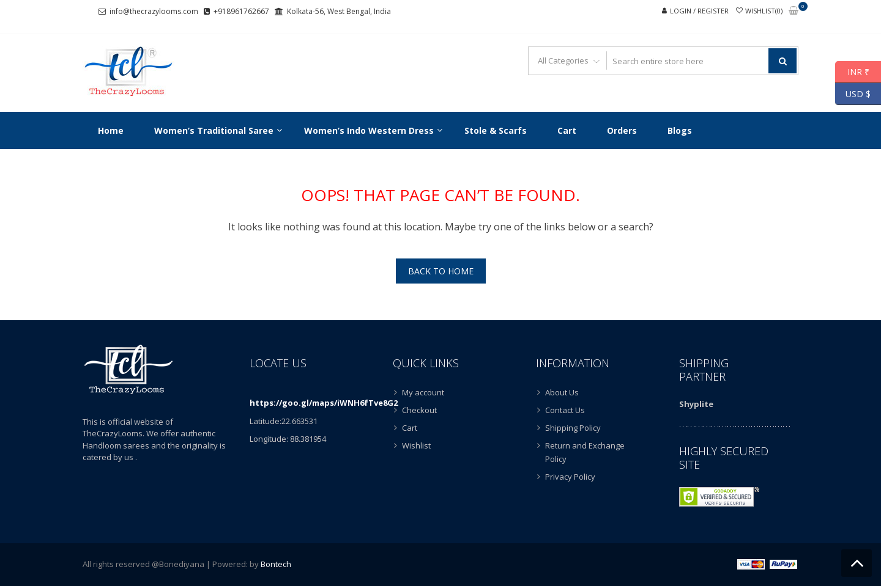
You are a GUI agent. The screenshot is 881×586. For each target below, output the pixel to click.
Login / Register (699, 10)
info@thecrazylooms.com (154, 11)
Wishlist (416, 445)
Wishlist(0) (763, 10)
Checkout (419, 410)
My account (423, 392)
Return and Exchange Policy (585, 452)
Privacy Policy (570, 476)
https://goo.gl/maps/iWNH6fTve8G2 (324, 402)
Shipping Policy (573, 427)
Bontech (276, 564)
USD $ (853, 94)
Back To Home (441, 271)
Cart (409, 427)
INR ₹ (852, 72)
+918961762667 (241, 11)
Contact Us (565, 410)
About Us (562, 392)
